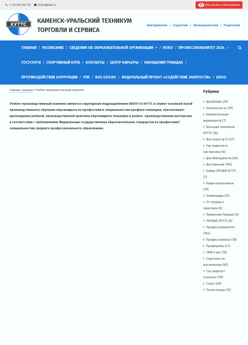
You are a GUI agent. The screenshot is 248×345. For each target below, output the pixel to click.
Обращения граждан (163, 62)
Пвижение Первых (220, 214)
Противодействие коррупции (49, 77)
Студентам (180, 25)
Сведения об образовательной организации (111, 47)
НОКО (168, 47)
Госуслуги (31, 62)
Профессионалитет (220, 227)
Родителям (232, 25)
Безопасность (216, 108)
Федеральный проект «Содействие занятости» (166, 77)
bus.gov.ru (105, 77)
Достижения (215, 164)
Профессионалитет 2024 (201, 47)
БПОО (221, 77)
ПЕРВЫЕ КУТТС (217, 221)
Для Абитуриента (218, 158)
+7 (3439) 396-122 (20, 5)
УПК (86, 77)
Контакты (95, 62)
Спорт (210, 283)
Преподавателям (205, 25)
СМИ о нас (213, 252)
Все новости (215, 139)
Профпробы (215, 246)
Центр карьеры (124, 62)
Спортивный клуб (63, 62)
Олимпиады (215, 196)
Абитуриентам (157, 25)
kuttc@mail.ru (47, 5)
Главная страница (21, 90)
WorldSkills (214, 102)
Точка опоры (215, 290)
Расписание (53, 47)
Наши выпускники (220, 183)
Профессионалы (218, 239)
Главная (28, 47)
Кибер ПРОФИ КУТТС (221, 171)
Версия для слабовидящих (219, 5)
